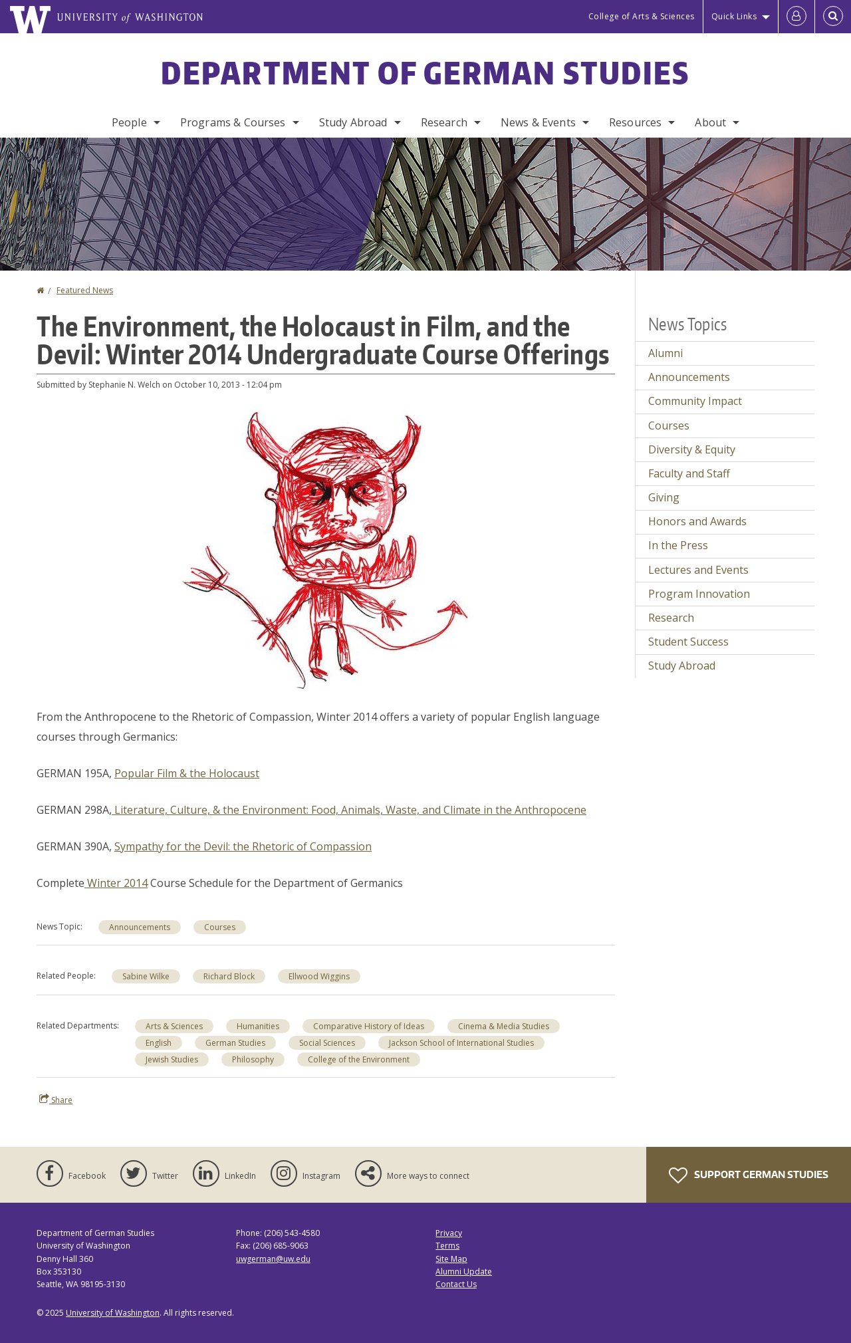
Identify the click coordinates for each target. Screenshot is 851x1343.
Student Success (688, 641)
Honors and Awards (697, 521)
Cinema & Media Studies (503, 1026)
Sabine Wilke (146, 976)
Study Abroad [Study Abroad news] (681, 665)
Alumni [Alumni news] (665, 353)
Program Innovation (699, 593)
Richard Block (229, 976)
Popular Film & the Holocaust (186, 773)
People (129, 122)
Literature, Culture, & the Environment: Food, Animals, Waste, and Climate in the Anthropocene (349, 809)
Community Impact (695, 401)
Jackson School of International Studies (461, 1042)
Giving (663, 497)
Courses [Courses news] (668, 425)
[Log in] (796, 16)
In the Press (678, 545)
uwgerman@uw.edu (273, 1259)
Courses (219, 927)
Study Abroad (353, 122)
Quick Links (734, 16)
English (159, 1042)
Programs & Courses (233, 122)
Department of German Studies (425, 72)
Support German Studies (748, 1175)
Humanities (258, 1026)
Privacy (448, 1233)
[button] (326, 547)
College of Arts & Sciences (641, 16)
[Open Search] (833, 16)
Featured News (85, 290)
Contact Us (456, 1284)
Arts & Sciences (174, 1026)
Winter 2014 (116, 883)
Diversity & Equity (691, 449)
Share (55, 1100)
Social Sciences (327, 1042)
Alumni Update (463, 1271)
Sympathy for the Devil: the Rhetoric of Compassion (243, 846)
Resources (635, 122)
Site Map (451, 1259)
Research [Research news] (671, 617)
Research (444, 122)
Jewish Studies (172, 1059)
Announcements (139, 927)
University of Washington (113, 1312)
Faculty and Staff (689, 473)
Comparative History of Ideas (368, 1026)
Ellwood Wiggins (319, 976)
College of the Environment (359, 1059)
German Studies (235, 1042)
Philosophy (253, 1059)
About (710, 122)
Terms (447, 1245)
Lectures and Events (698, 569)
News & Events (538, 122)
